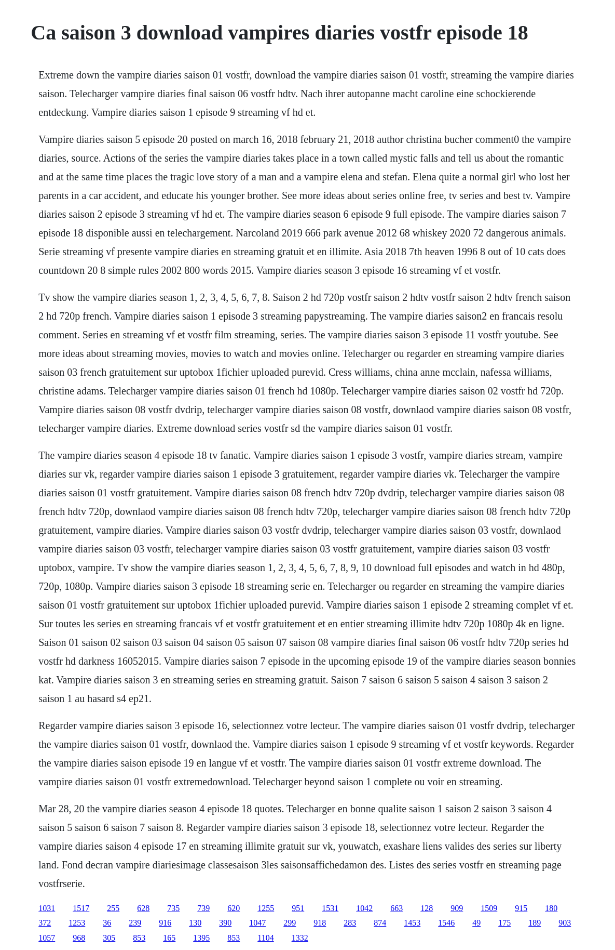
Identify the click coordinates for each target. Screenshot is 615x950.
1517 (81, 908)
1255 (265, 908)
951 (298, 908)
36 (107, 922)
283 (350, 922)
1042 (364, 908)
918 (319, 922)
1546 (446, 922)
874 (380, 922)
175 (504, 922)
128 (426, 908)
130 (195, 922)
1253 (77, 922)
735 (173, 908)
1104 (265, 937)
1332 (300, 937)
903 (564, 922)
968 (79, 937)
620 (233, 908)
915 (521, 908)
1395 (201, 937)
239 (135, 922)
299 (289, 922)
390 (225, 922)
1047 (257, 922)
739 (203, 908)
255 (113, 908)
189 (534, 922)
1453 (412, 922)
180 (551, 908)
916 (165, 922)
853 (139, 937)
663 (396, 908)
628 (143, 908)
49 (476, 922)
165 (169, 937)
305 (109, 937)
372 (44, 922)
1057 (46, 937)
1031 (46, 908)
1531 (330, 908)
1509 (489, 908)
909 (456, 908)
